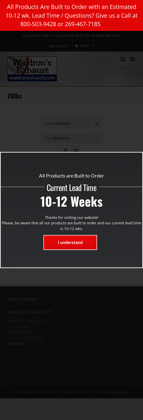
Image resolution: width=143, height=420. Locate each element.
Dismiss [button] (112, 24)
